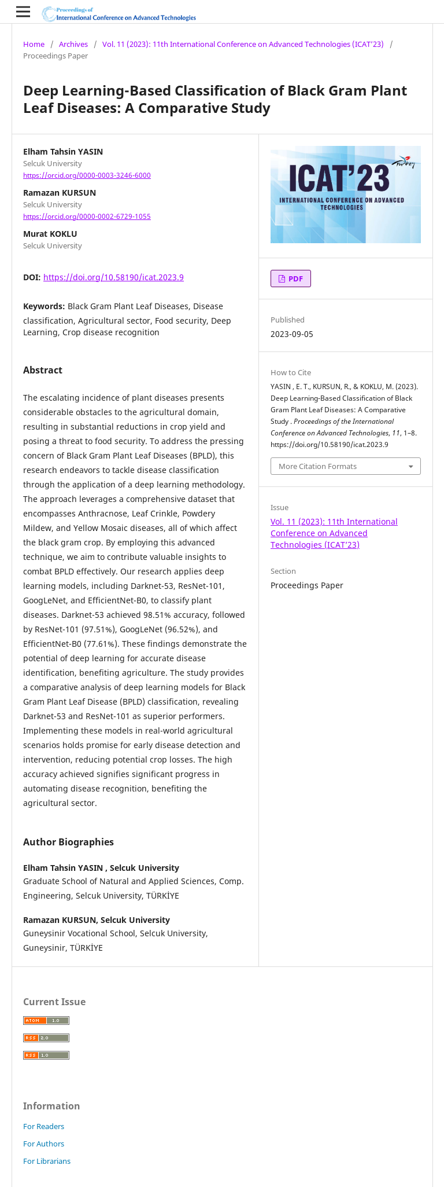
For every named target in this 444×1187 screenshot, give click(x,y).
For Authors (43, 1143)
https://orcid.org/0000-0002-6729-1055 (87, 216)
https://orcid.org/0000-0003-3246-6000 (87, 175)
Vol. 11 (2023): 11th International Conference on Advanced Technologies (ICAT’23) (243, 44)
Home (34, 44)
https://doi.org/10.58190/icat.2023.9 (113, 277)
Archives (73, 44)
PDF (295, 278)
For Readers (43, 1126)
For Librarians (47, 1161)
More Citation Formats (318, 466)
